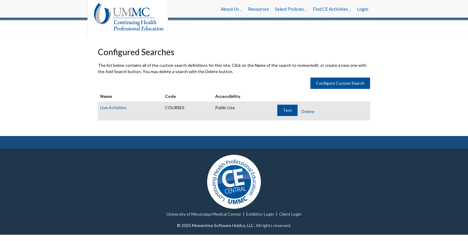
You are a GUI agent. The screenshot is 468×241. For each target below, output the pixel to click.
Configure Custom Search (340, 83)
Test (287, 110)
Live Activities (113, 107)
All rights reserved (273, 225)
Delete (307, 111)
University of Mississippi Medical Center (204, 214)
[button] (231, 9)
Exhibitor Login (260, 214)
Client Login (290, 214)
